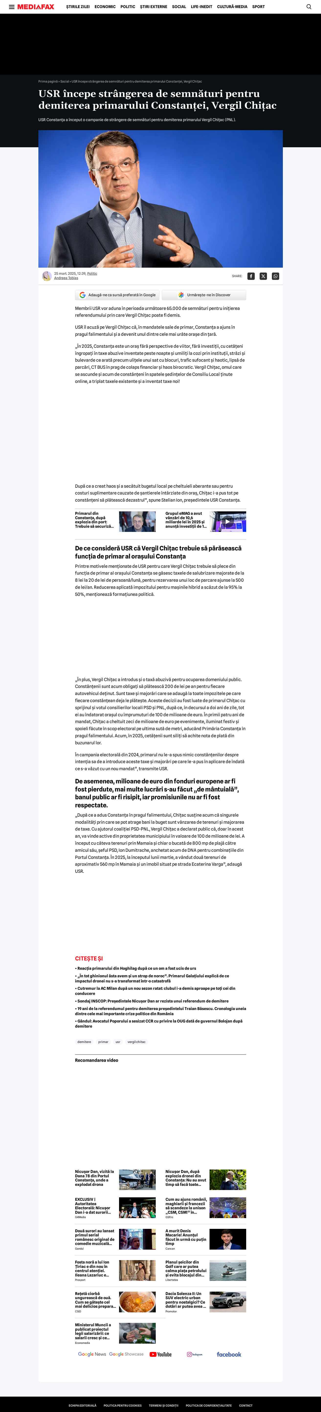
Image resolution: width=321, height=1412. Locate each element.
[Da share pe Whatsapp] (275, 276)
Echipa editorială (82, 1405)
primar (103, 1042)
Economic (105, 7)
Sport (258, 7)
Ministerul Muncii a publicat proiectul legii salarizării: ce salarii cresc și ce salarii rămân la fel (93, 1331)
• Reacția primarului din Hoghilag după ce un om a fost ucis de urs (135, 968)
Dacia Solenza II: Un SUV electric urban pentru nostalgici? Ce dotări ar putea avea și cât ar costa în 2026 (186, 1300)
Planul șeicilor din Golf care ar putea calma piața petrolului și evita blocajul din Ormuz (186, 1268)
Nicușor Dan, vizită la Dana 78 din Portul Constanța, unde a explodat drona (94, 1178)
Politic (128, 7)
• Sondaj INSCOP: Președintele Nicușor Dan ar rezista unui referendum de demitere (152, 1001)
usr (118, 1042)
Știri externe (153, 7)
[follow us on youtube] (161, 1355)
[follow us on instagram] (195, 1355)
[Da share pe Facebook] (251, 276)
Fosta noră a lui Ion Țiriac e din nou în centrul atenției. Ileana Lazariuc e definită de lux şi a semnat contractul (92, 1268)
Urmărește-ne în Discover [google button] (204, 295)
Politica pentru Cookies (123, 1405)
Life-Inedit (201, 7)
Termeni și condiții (163, 1405)
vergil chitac (136, 1042)
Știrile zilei (78, 7)
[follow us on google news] (92, 1355)
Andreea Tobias (66, 278)
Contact (246, 1405)
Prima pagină (48, 81)
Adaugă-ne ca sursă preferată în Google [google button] (117, 295)
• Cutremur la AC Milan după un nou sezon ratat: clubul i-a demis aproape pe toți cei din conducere (155, 991)
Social (179, 7)
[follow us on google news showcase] (126, 1355)
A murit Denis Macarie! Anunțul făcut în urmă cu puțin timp (186, 1237)
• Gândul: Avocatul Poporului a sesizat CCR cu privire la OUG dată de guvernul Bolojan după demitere (159, 1024)
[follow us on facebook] (229, 1355)
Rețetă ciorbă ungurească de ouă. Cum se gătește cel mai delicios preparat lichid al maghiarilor (95, 1300)
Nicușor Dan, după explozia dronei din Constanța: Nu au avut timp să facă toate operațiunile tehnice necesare (186, 1178)
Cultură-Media (232, 7)
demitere (84, 1042)
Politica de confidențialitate (209, 1405)
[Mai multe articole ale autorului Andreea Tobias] (47, 276)
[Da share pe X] (263, 276)
